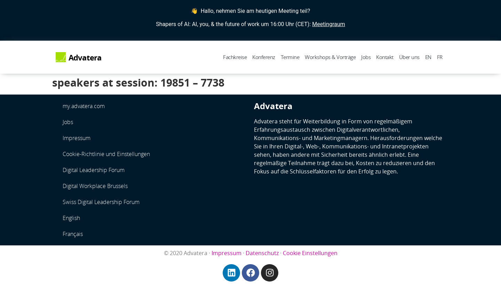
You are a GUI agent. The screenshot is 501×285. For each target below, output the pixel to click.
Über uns (409, 57)
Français (73, 234)
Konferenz (263, 57)
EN (428, 57)
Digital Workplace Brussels (95, 186)
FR (440, 57)
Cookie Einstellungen (310, 253)
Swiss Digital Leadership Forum (101, 202)
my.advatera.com (84, 106)
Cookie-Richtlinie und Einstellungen (106, 154)
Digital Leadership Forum (94, 170)
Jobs (366, 57)
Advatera (85, 57)
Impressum (76, 138)
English (71, 218)
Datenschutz (262, 253)
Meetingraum (328, 24)
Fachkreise (235, 57)
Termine (290, 57)
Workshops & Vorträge (330, 57)
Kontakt (384, 57)
